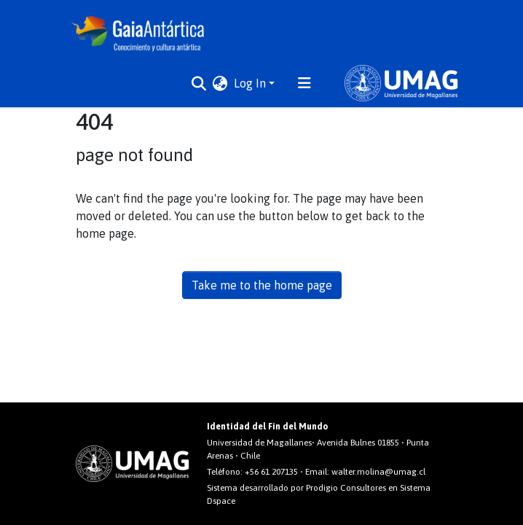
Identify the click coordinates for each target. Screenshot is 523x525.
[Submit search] (199, 83)
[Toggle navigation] (304, 83)
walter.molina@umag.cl (378, 472)
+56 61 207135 (271, 472)
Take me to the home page (262, 285)
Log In (250, 83)
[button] (220, 83)
